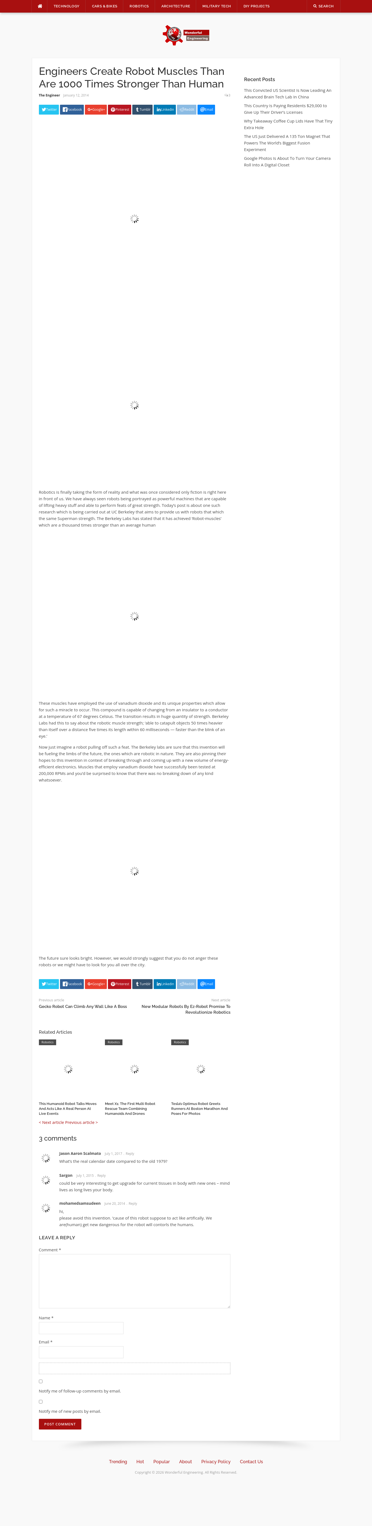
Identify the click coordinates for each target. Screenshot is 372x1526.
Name (46, 1317)
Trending (118, 1461)
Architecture (175, 6)
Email (46, 1342)
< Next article (51, 1122)
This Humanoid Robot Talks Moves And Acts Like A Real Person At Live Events (67, 1109)
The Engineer (49, 95)
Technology (67, 6)
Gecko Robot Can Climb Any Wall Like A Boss (83, 1006)
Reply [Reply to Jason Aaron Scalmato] (130, 1153)
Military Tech (216, 6)
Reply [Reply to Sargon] (101, 1175)
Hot (140, 1461)
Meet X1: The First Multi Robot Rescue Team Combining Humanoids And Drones (130, 1109)
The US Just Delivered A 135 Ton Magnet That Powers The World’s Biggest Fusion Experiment (287, 142)
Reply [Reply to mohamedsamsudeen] (133, 1203)
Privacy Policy (216, 1461)
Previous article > (81, 1122)
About (185, 1461)
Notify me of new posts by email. (70, 1411)
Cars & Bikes (105, 6)
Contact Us (251, 1461)
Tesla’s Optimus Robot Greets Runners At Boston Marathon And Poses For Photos (199, 1109)
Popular (161, 1461)
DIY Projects (257, 6)
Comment (50, 1249)
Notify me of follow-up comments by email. (80, 1391)
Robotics (139, 6)
